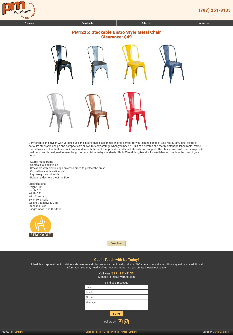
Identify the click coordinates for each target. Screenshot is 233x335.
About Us (204, 23)
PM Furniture (16, 331)
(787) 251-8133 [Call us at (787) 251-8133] (122, 273)
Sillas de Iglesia (93, 331)
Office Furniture (129, 331)
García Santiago (221, 331)
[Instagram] (126, 321)
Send (116, 313)
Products (29, 23)
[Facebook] (120, 321)
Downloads (87, 23)
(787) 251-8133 (215, 10)
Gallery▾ (145, 23)
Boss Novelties (111, 331)
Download (116, 243)
